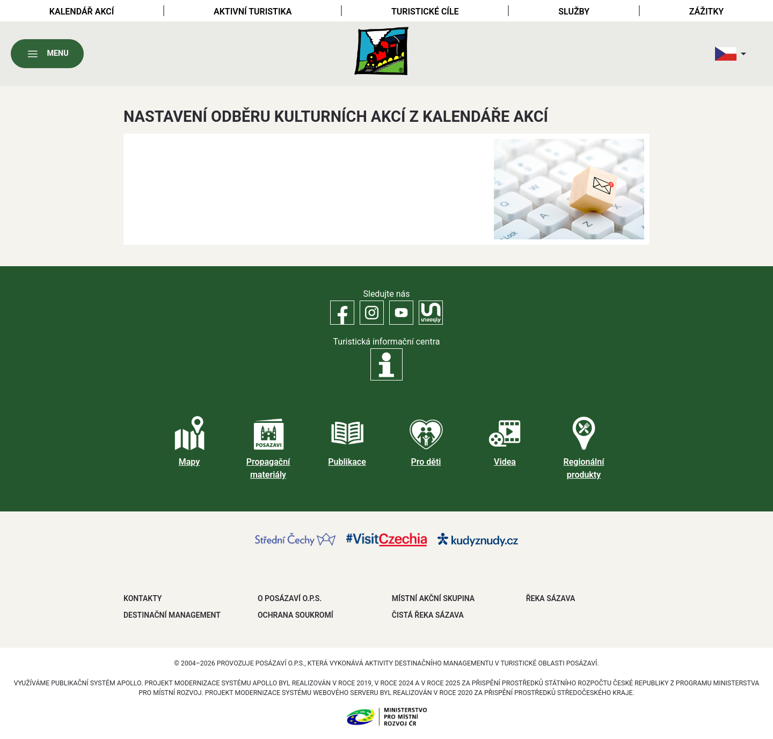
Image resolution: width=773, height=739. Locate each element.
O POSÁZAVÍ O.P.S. (290, 598)
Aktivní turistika (252, 11)
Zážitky (706, 11)
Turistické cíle (425, 11)
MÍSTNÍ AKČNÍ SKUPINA (433, 598)
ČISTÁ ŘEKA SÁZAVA (428, 615)
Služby (573, 11)
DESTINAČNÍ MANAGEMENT (172, 615)
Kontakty (142, 598)
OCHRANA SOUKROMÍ (295, 615)
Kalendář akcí (81, 11)
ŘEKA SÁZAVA (550, 598)
